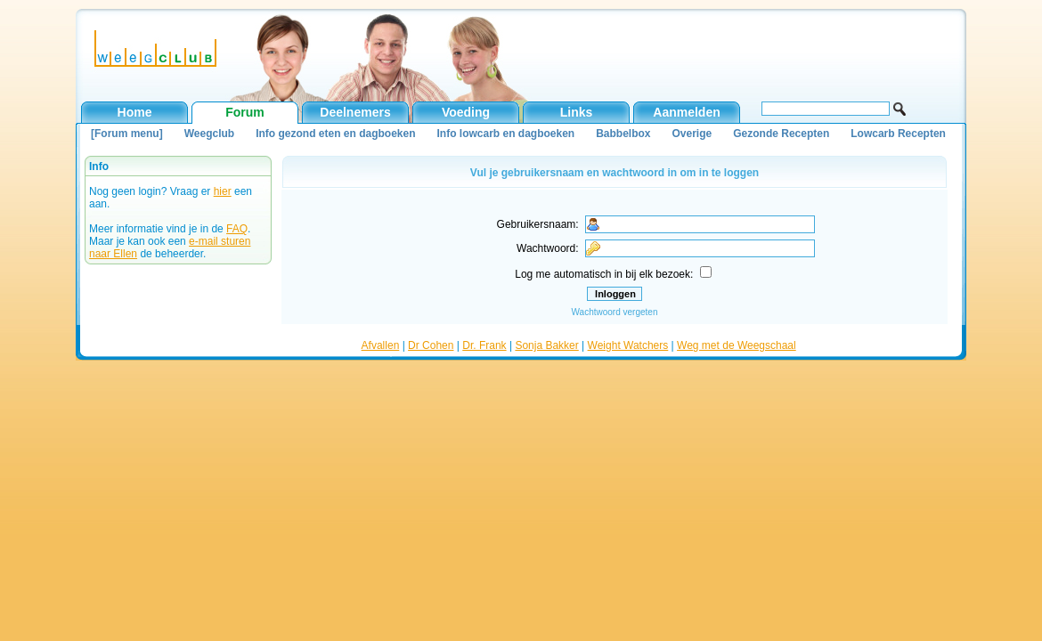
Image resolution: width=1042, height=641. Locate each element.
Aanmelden (686, 112)
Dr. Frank (484, 345)
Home (135, 112)
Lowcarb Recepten (898, 133)
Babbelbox (623, 133)
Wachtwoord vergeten (615, 312)
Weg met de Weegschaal (736, 345)
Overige (692, 133)
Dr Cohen (430, 345)
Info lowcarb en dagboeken (505, 133)
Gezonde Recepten (781, 133)
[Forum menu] (127, 133)
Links (576, 112)
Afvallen (381, 345)
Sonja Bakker (546, 345)
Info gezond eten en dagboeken (335, 133)
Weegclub (209, 133)
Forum (245, 112)
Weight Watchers (628, 345)
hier (223, 191)
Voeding (466, 112)
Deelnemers (355, 112)
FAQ (237, 229)
